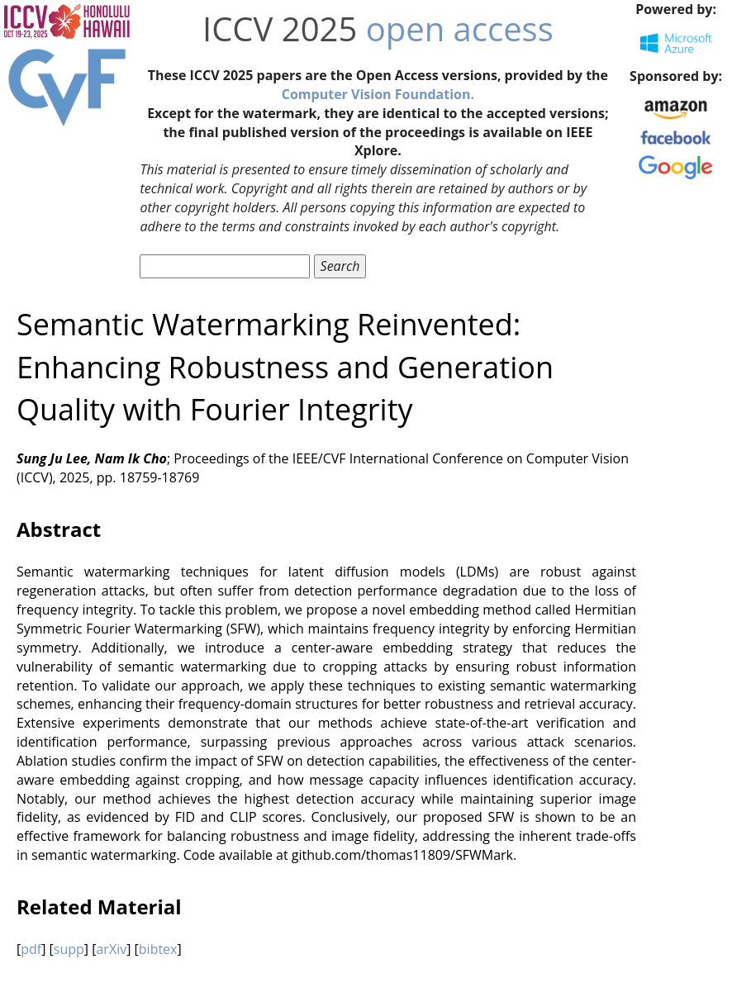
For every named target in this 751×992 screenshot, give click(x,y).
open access (460, 28)
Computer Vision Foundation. (378, 94)
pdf (31, 949)
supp (69, 949)
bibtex (158, 949)
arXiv (111, 949)
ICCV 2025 (279, 28)
